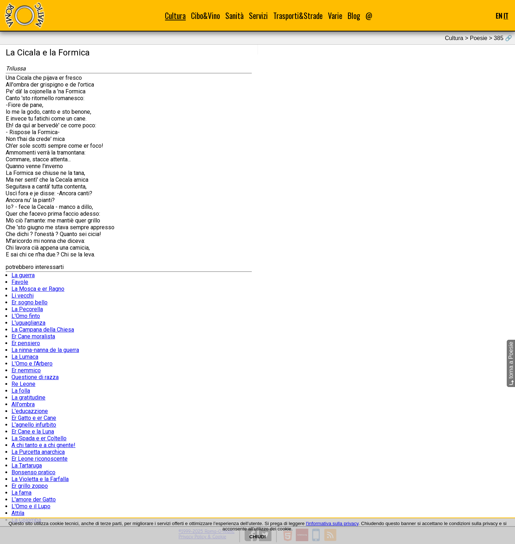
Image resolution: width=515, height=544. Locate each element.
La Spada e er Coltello (39, 438)
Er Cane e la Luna (32, 431)
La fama (21, 492)
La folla (20, 390)
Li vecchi (22, 295)
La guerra (23, 275)
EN (499, 15)
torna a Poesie (511, 363)
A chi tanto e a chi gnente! (43, 445)
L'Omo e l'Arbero (32, 363)
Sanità (234, 15)
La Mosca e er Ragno (37, 288)
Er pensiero (25, 343)
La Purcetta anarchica (38, 452)
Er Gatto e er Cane (33, 418)
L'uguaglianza (28, 322)
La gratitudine (28, 397)
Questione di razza (35, 377)
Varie (335, 15)
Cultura (175, 15)
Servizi (258, 15)
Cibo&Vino (205, 15)
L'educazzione (29, 411)
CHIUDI (257, 536)
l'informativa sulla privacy (332, 523)
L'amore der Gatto (33, 499)
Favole (19, 282)
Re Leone (23, 384)
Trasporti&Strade (298, 15)
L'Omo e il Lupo (30, 506)
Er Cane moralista (33, 336)
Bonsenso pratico (33, 472)
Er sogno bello (29, 302)
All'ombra (23, 404)
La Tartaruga (26, 465)
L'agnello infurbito (33, 424)
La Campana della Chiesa (42, 329)
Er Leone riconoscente (39, 458)
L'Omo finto (25, 316)
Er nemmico (26, 370)
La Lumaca (24, 356)
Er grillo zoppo (29, 485)
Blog (354, 15)
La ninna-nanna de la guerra (45, 350)
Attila (17, 513)
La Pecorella (27, 309)
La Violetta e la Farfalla (40, 479)
